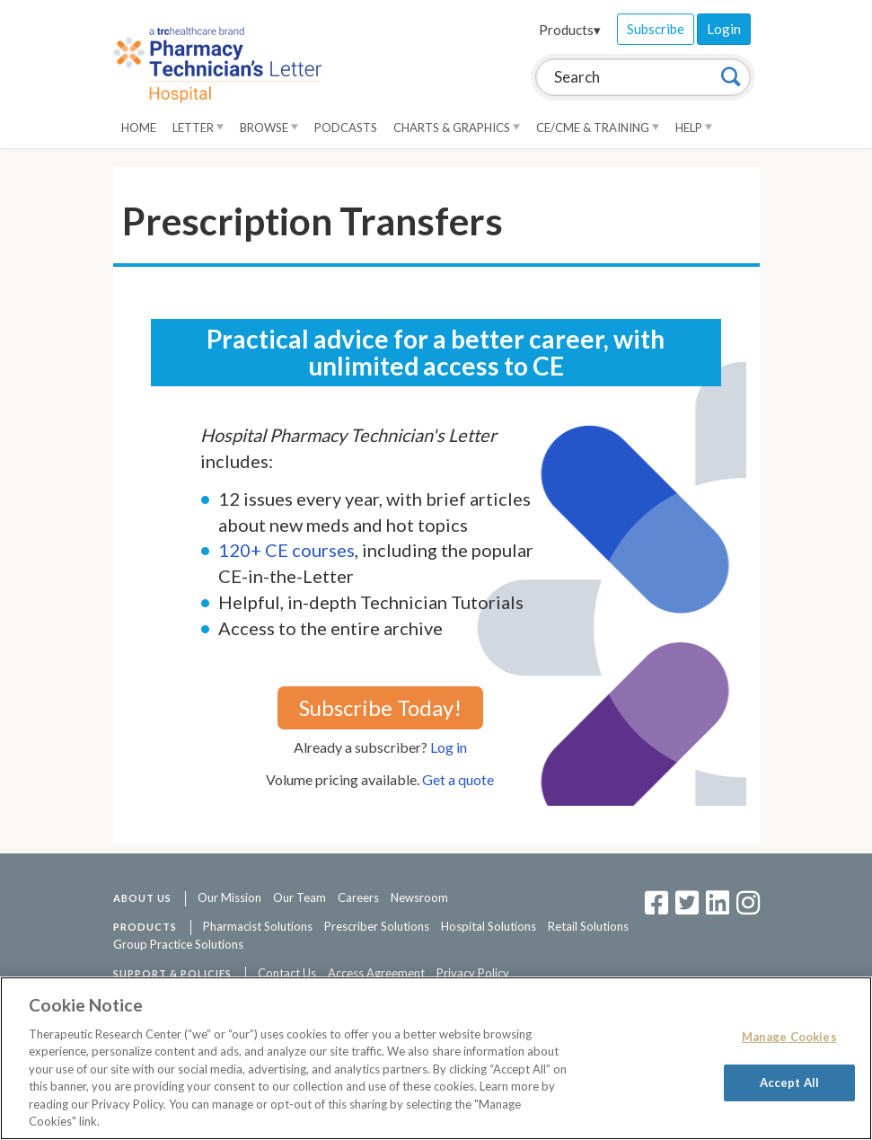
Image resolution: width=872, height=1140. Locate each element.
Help (693, 127)
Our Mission (229, 897)
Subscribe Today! (380, 707)
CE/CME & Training (597, 127)
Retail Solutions (588, 926)
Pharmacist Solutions (258, 926)
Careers (358, 897)
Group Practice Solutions (178, 944)
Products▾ (570, 30)
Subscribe (655, 29)
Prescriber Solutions (376, 926)
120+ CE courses (286, 550)
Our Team (299, 897)
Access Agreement (376, 973)
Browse (269, 127)
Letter (198, 127)
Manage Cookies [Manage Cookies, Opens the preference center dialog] (789, 1037)
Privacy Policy (472, 973)
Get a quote (458, 779)
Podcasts (345, 127)
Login (724, 29)
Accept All (789, 1081)
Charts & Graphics (456, 127)
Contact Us (287, 973)
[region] (436, 1058)
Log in (448, 747)
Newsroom (419, 897)
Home (138, 127)
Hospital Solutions (488, 926)
